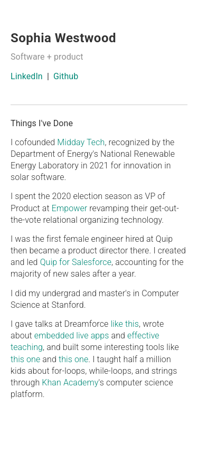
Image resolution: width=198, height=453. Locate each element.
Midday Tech (81, 142)
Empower (70, 208)
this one (25, 359)
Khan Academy (70, 383)
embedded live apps (71, 336)
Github (65, 76)
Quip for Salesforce (75, 262)
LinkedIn (27, 76)
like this (124, 324)
